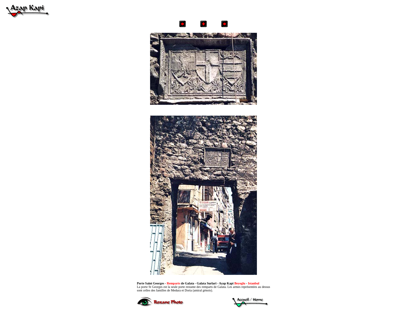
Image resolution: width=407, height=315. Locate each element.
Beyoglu (239, 283)
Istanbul (253, 283)
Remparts (173, 283)
